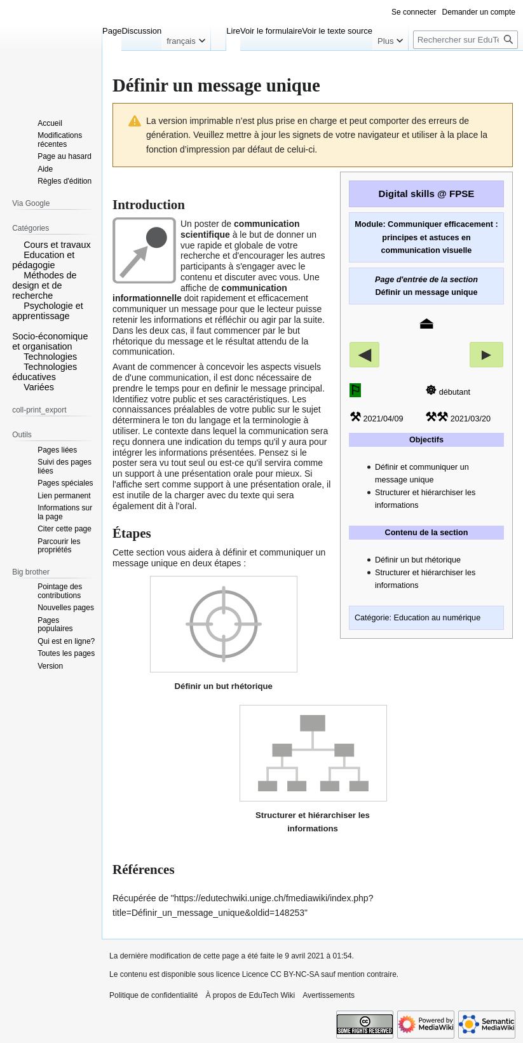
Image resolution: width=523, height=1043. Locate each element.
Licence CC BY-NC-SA (280, 974)
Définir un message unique (427, 292)
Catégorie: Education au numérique (417, 617)
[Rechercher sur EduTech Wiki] (465, 40)
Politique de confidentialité (153, 995)
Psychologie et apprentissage (47, 311)
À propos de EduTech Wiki (250, 995)
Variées (39, 387)
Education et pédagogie (43, 260)
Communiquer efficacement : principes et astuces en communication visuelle (439, 237)
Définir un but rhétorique (418, 560)
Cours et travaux (57, 245)
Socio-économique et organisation (50, 341)
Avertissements (328, 995)
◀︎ (364, 354)
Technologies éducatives (44, 372)
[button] (16, 244)
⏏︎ (426, 323)
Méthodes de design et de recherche (44, 285)
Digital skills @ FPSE (427, 193)
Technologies (50, 356)
